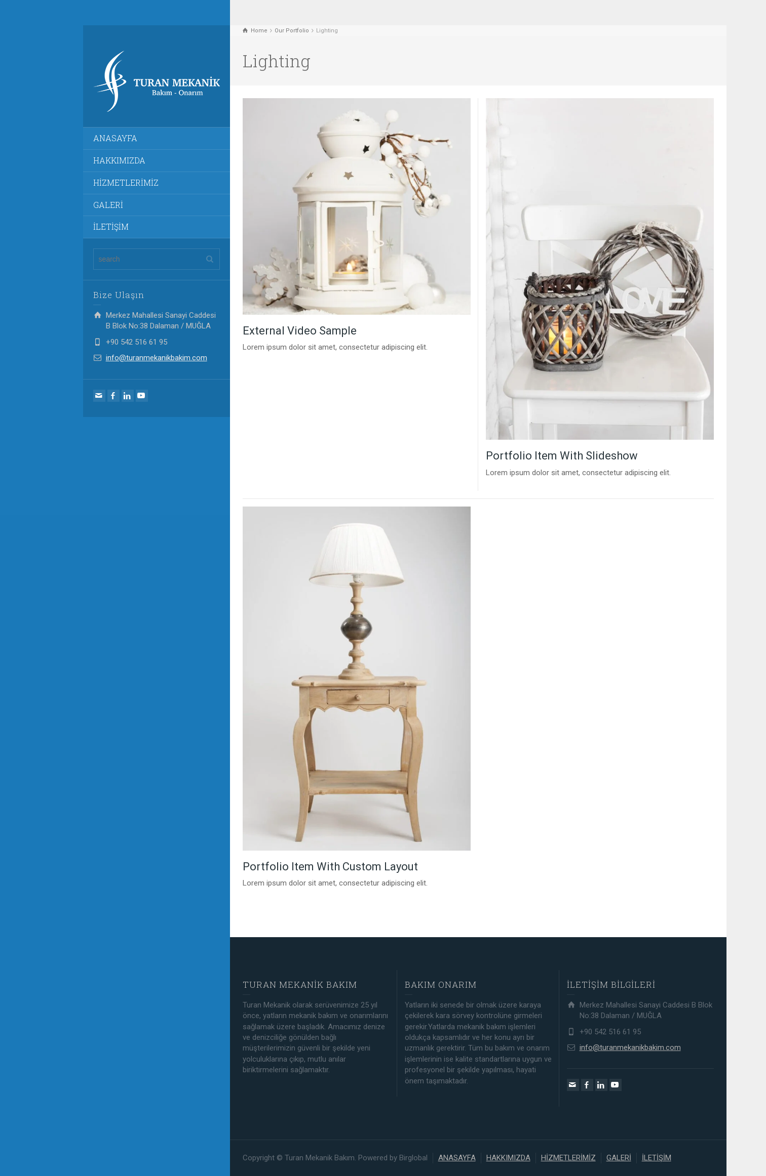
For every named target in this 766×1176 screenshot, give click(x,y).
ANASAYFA (115, 138)
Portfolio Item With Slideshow (562, 455)
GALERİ (108, 204)
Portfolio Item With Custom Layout (330, 866)
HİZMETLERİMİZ (126, 182)
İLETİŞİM (111, 226)
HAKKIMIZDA (119, 160)
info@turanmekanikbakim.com (156, 357)
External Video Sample (300, 330)
